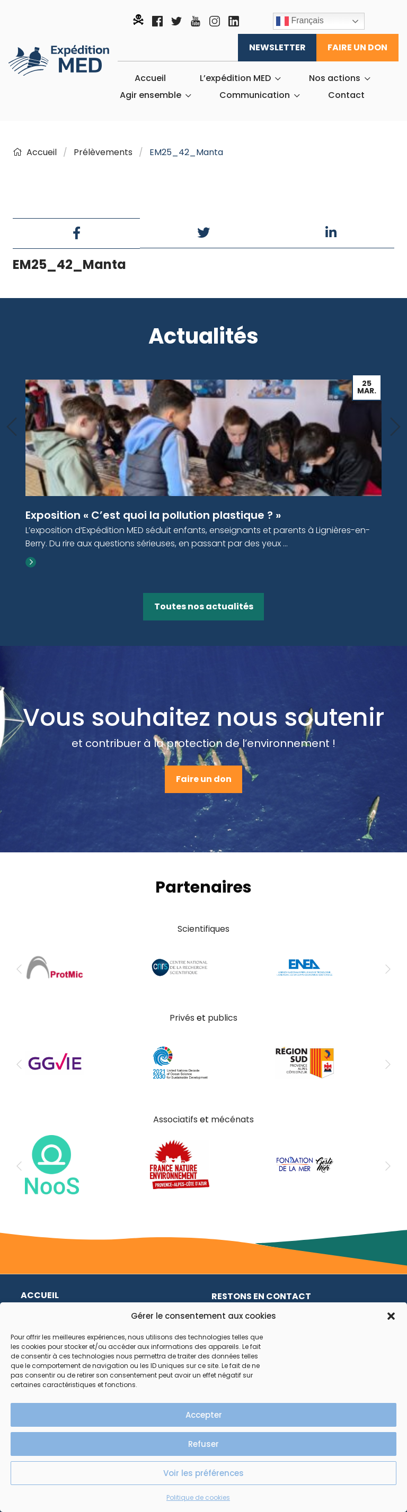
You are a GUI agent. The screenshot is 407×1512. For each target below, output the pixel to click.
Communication (254, 95)
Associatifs (175, 1119)
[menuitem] (150, 78)
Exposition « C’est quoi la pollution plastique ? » (153, 515)
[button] (391, 1316)
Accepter (203, 1414)
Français (300, 21)
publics (222, 1018)
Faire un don (357, 47)
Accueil (150, 78)
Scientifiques (203, 929)
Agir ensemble (150, 95)
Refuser (203, 1444)
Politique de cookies (198, 1497)
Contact (346, 95)
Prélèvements (103, 152)
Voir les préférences (203, 1473)
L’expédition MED (235, 78)
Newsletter (277, 47)
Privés (182, 1018)
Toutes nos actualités (203, 606)
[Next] (395, 427)
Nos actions (334, 78)
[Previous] (11, 427)
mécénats (232, 1119)
